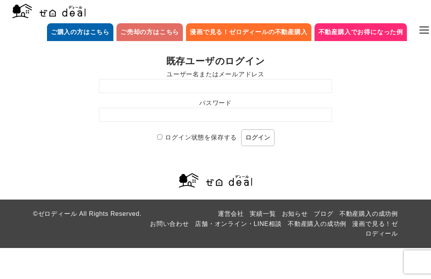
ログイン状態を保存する (201, 137)
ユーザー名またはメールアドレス (215, 74)
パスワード (215, 103)
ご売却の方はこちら (149, 32)
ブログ (323, 213)
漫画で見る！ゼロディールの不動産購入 (248, 32)
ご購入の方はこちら (80, 32)
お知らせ (295, 213)
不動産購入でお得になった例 (360, 32)
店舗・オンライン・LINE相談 (238, 223)
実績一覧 (263, 213)
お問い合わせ (169, 223)
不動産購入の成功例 (368, 213)
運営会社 (231, 213)
